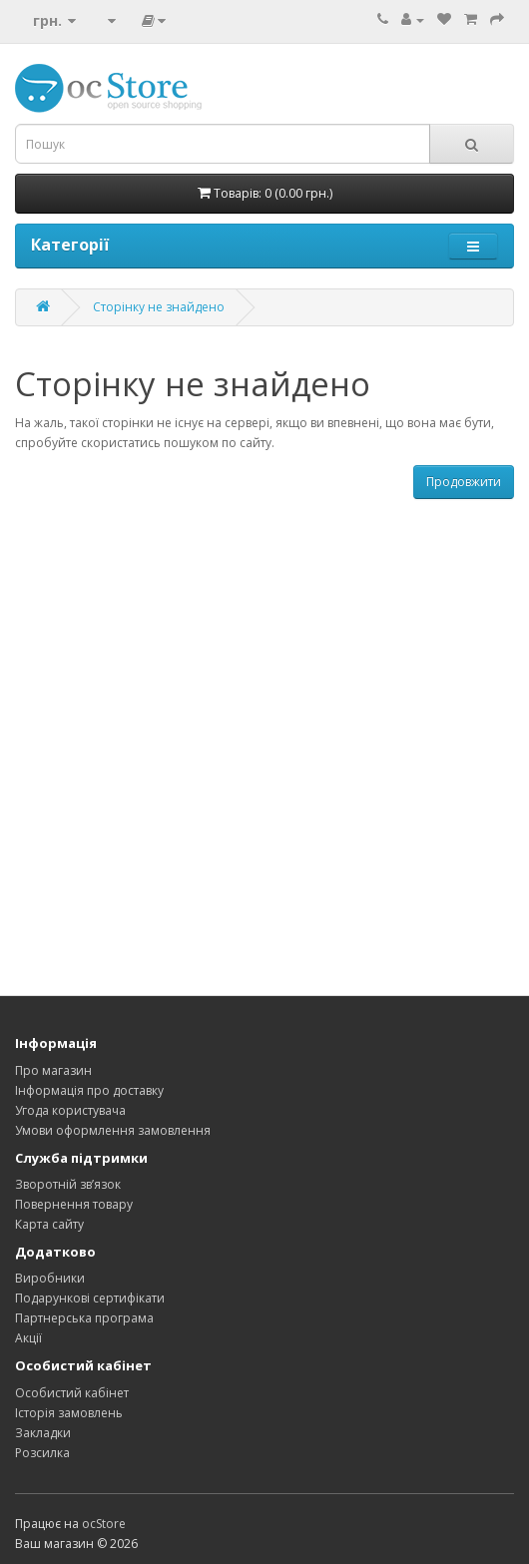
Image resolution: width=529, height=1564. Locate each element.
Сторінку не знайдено (159, 306)
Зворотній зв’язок (68, 1184)
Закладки (43, 1432)
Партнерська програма (84, 1317)
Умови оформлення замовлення (113, 1130)
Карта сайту (49, 1224)
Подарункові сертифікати (90, 1298)
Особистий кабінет (72, 1392)
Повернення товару (74, 1204)
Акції (28, 1337)
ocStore (104, 1523)
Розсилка (42, 1452)
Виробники (50, 1278)
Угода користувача (70, 1110)
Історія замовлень (69, 1412)
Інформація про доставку (89, 1090)
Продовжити (463, 481)
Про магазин (53, 1070)
